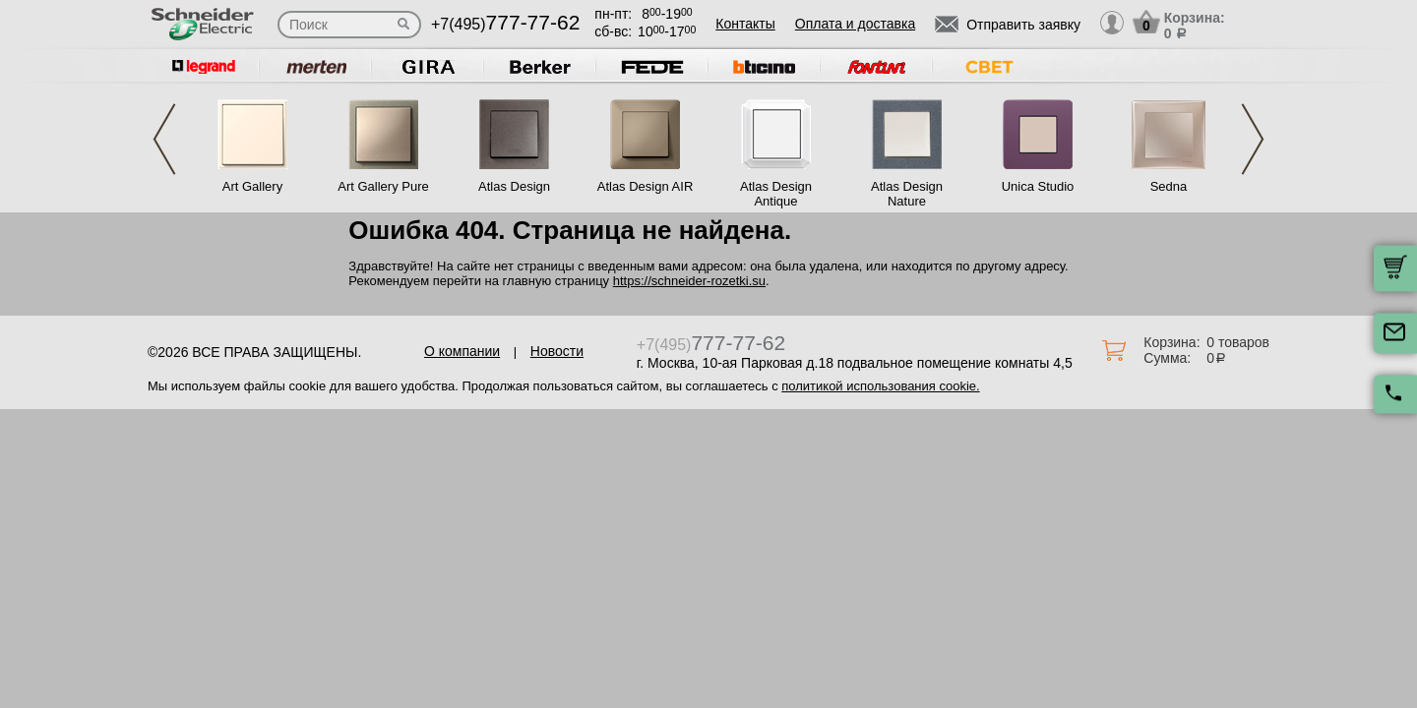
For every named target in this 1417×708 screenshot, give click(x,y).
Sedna (1169, 186)
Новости (557, 351)
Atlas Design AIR (645, 186)
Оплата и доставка (855, 23)
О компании (462, 351)
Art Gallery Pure (383, 186)
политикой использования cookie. (880, 386)
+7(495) (505, 24)
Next (1252, 139)
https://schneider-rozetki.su (689, 280)
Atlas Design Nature (907, 193)
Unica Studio (1038, 186)
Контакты (744, 23)
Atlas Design (514, 186)
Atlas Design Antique (776, 193)
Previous (164, 139)
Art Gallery (252, 186)
